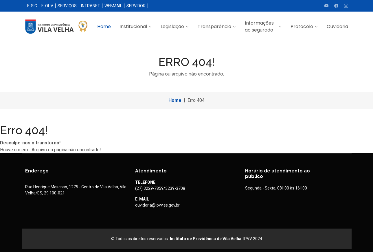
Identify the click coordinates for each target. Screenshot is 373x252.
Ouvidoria (337, 26)
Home (104, 26)
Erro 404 (196, 100)
